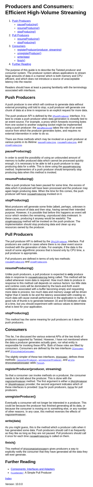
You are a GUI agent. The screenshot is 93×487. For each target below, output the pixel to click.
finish (40, 362)
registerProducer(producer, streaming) (39, 49)
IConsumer (78, 348)
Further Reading (21, 64)
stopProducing (13, 145)
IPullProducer (59, 241)
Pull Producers (20, 35)
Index (8, 478)
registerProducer (27, 359)
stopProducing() (26, 31)
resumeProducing (66, 142)
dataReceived (44, 127)
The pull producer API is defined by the (28, 241)
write (71, 359)
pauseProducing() (27, 24)
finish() (21, 60)
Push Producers (21, 20)
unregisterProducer (50, 359)
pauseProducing (47, 142)
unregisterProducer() (29, 53)
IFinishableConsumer (22, 351)
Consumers (18, 46)
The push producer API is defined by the (28, 116)
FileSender (17, 472)
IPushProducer (60, 116)
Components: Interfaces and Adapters (33, 469)
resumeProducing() (28, 28)
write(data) (23, 57)
